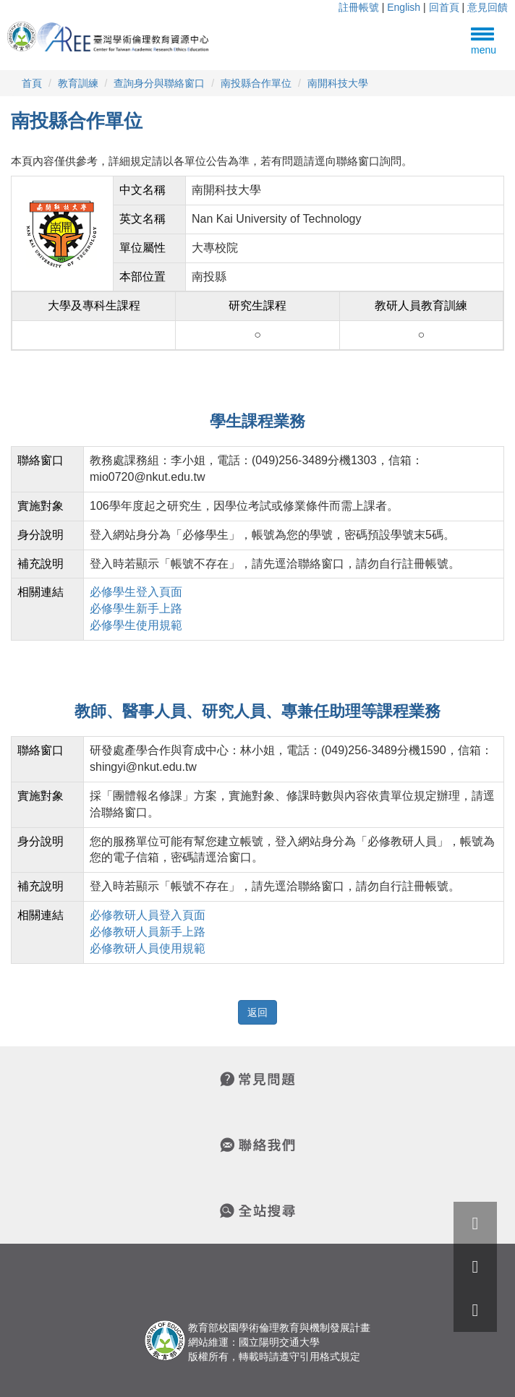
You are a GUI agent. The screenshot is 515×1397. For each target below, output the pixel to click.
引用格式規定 (329, 1356)
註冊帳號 (359, 7)
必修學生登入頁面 (136, 592)
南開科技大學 (337, 83)
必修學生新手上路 (136, 608)
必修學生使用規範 (136, 625)
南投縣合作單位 (256, 83)
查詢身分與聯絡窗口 (159, 83)
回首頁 (444, 7)
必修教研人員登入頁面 (147, 915)
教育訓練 (78, 83)
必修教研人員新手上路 (147, 932)
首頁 (32, 83)
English (403, 7)
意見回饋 (487, 7)
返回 (257, 1012)
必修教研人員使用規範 (147, 948)
